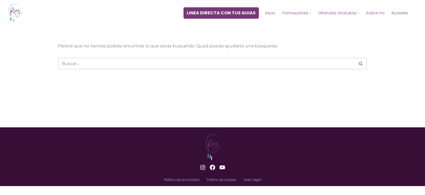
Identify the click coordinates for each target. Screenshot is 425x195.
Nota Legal (252, 188)
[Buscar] (206, 63)
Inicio (270, 13)
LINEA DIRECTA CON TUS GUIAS (221, 13)
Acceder (399, 13)
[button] (310, 13)
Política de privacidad (181, 188)
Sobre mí (375, 13)
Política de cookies (221, 188)
